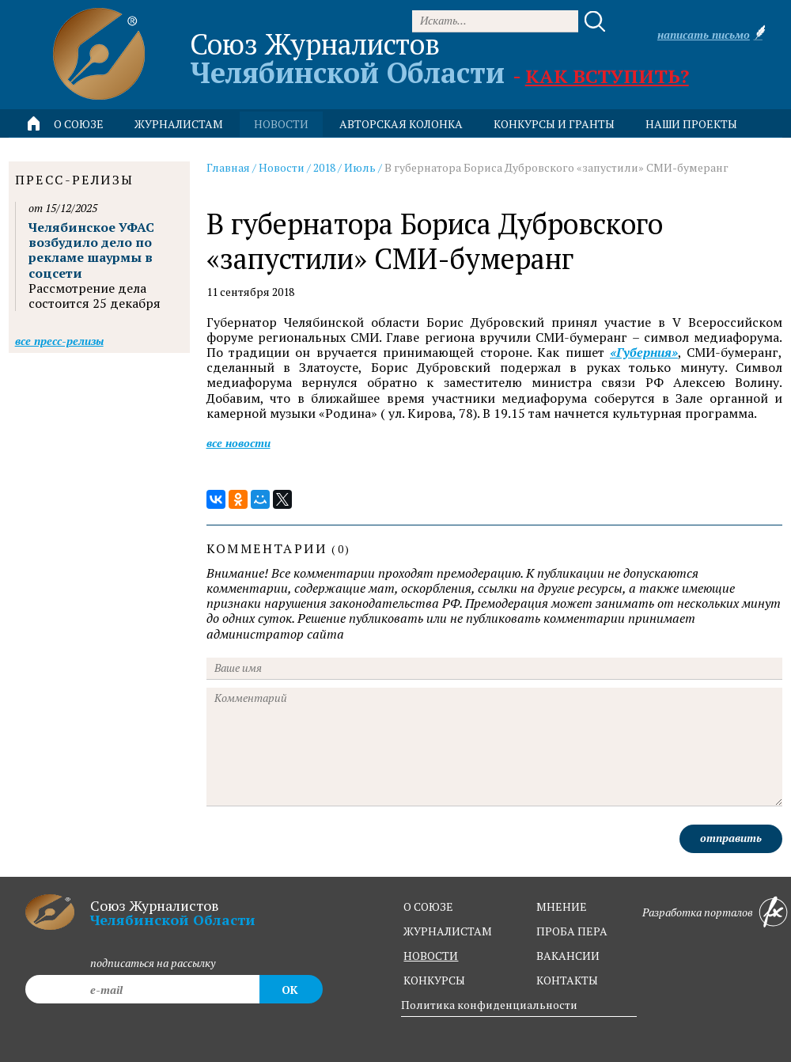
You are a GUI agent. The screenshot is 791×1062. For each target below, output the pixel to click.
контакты (567, 980)
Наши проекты (691, 123)
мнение (561, 906)
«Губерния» (644, 352)
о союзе (428, 906)
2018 (324, 167)
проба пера (571, 931)
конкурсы (434, 980)
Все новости (238, 442)
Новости (282, 167)
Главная (228, 167)
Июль (360, 167)
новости (281, 123)
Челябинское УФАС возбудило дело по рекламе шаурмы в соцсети (91, 250)
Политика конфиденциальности (489, 1004)
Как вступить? (607, 76)
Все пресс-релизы (59, 340)
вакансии (568, 955)
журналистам (447, 931)
